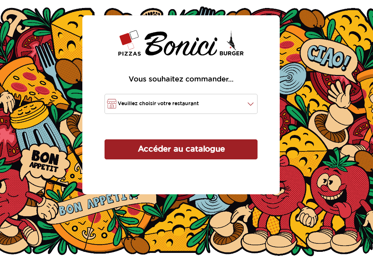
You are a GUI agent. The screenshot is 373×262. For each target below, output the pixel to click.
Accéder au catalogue (181, 149)
